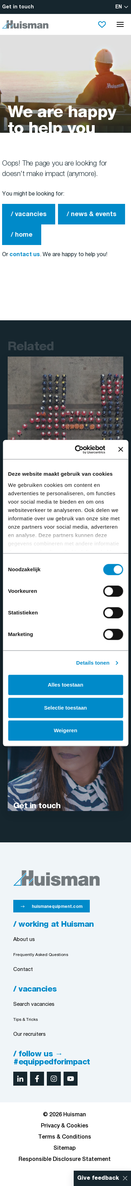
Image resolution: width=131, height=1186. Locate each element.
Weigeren (65, 730)
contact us (24, 254)
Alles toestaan (65, 685)
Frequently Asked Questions (40, 955)
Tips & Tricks (25, 1020)
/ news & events (91, 214)
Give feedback (98, 1178)
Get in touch (18, 7)
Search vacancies (33, 1004)
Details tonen (92, 663)
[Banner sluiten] (120, 449)
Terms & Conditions (64, 1137)
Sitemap (64, 1148)
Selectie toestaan (65, 708)
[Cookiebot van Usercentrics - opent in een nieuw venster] (78, 449)
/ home (21, 235)
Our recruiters (29, 1034)
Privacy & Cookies (64, 1126)
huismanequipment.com (57, 907)
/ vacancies (28, 214)
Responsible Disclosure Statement (65, 1159)
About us (24, 939)
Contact (23, 969)
